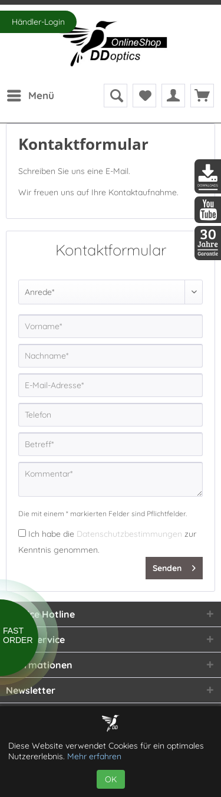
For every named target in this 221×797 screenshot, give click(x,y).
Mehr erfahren (94, 756)
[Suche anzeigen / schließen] (115, 95)
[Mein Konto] (173, 95)
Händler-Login (38, 22)
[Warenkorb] (202, 95)
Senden (174, 566)
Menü (30, 93)
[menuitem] (30, 95)
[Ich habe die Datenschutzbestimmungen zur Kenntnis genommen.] (22, 533)
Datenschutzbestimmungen (129, 534)
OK (111, 779)
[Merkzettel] (144, 95)
